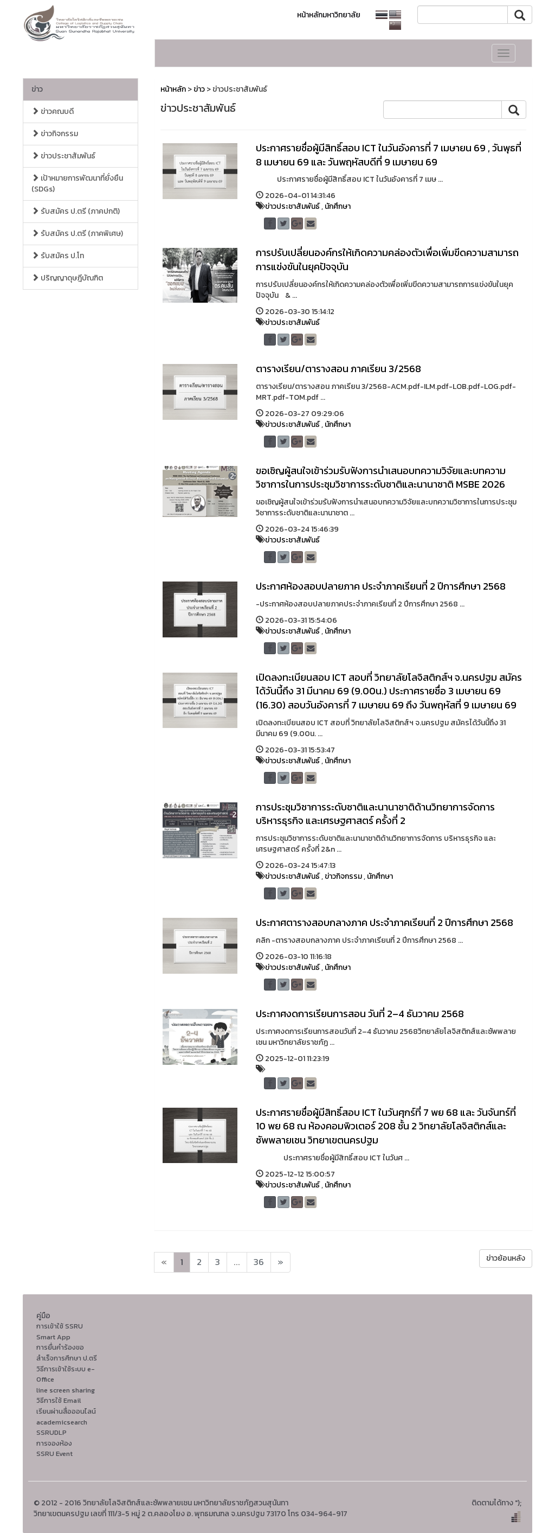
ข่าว (37, 89)
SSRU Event (54, 1453)
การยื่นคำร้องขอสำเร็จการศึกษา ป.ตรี (66, 1352)
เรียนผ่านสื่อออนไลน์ (66, 1411)
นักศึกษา (338, 206)
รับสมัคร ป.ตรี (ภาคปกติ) (75, 211)
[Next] (164, 1262)
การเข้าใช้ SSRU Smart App (59, 1331)
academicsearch (61, 1422)
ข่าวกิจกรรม (54, 133)
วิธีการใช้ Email (58, 1400)
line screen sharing (65, 1390)
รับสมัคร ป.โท (57, 255)
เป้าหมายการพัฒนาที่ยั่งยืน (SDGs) (77, 184)
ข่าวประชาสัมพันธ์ (63, 156)
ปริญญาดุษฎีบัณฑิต (67, 278)
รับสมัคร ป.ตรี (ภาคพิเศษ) (77, 233)
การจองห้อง (54, 1443)
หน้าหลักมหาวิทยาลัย (328, 15)
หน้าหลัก (173, 89)
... (237, 1262)
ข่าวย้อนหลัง (505, 1258)
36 (259, 1262)
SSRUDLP (51, 1432)
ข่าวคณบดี (52, 111)
